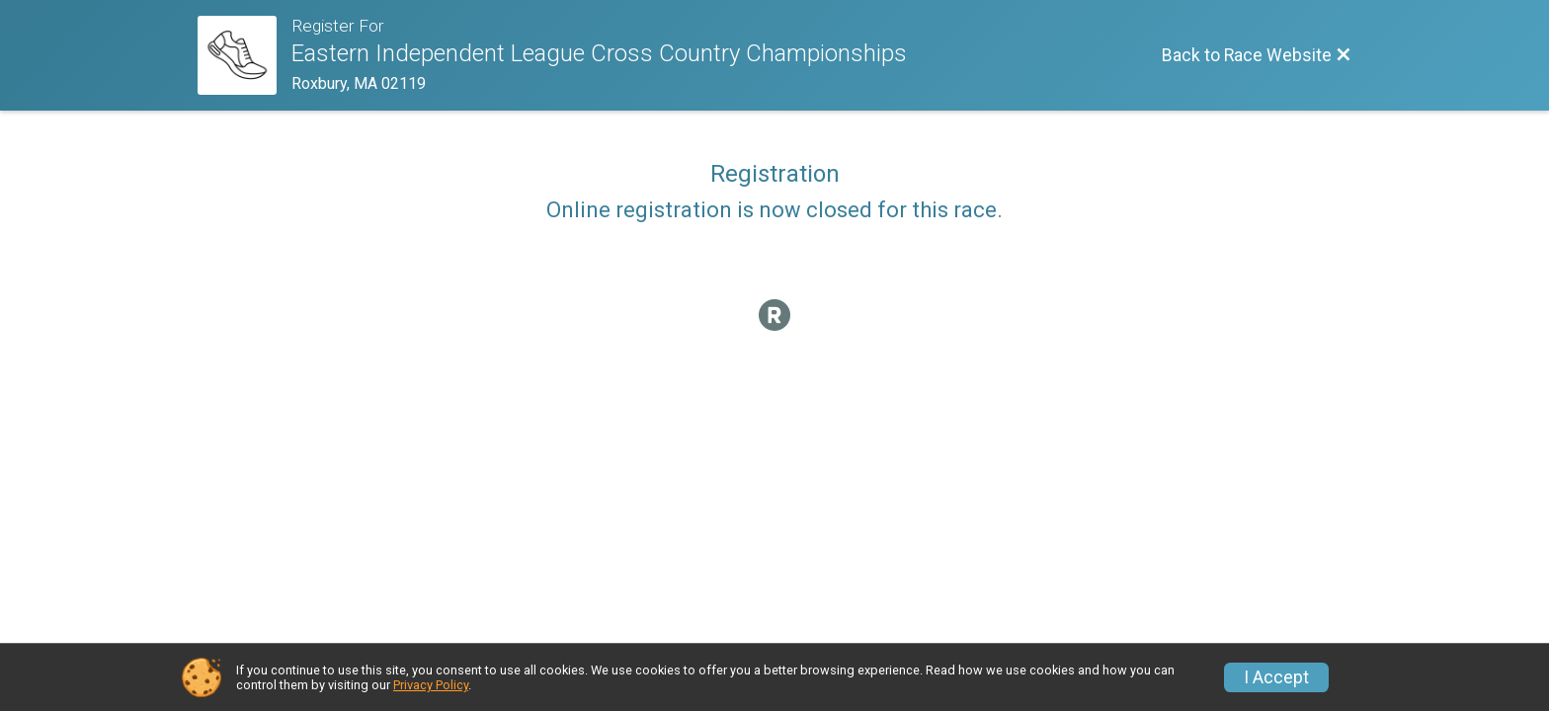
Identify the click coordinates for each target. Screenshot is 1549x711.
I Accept (1276, 677)
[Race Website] (244, 55)
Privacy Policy (430, 684)
